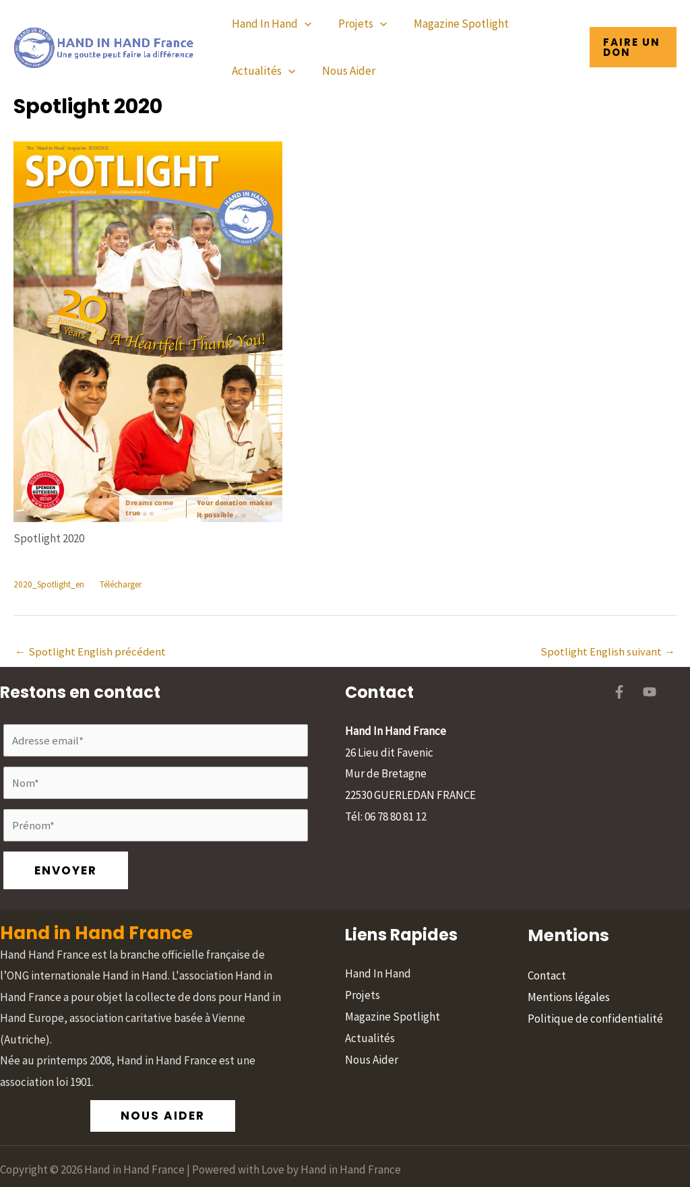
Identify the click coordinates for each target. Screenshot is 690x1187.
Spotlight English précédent (90, 652)
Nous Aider (342, 70)
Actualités (261, 70)
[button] (632, 47)
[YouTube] (649, 693)
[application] (302, 23)
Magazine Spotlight (451, 23)
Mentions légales (569, 957)
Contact (547, 936)
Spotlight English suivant (607, 652)
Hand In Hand (269, 23)
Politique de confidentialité (595, 978)
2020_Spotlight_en (50, 585)
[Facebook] (619, 693)
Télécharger (126, 585)
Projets (356, 23)
